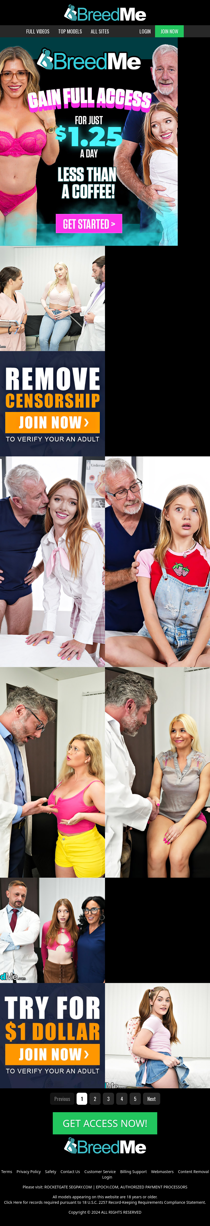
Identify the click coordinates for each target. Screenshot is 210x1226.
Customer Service (100, 1171)
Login (107, 1177)
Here (17, 1202)
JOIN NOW (169, 31)
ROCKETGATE (56, 1187)
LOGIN (145, 31)
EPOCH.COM (107, 1187)
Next (151, 1098)
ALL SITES (100, 31)
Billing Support (133, 1171)
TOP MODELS (70, 31)
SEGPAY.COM (80, 1187)
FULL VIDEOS (37, 31)
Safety (50, 1171)
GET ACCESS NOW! (105, 1123)
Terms (6, 1171)
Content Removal (193, 1171)
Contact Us (70, 1171)
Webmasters (162, 1171)
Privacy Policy (28, 1171)
